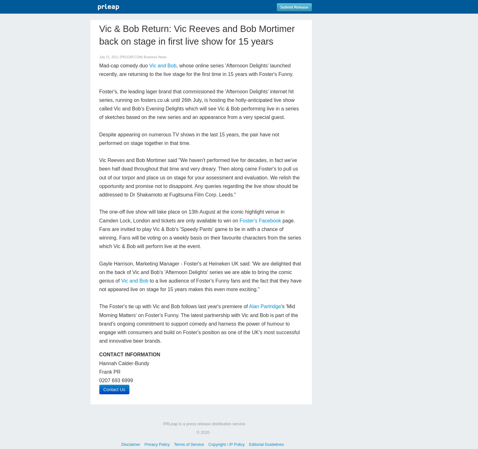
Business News (155, 57)
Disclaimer (130, 444)
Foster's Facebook (260, 220)
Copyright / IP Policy (226, 444)
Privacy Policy (157, 444)
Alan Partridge (265, 306)
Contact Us (114, 389)
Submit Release (294, 7)
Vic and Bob (163, 65)
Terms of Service (189, 444)
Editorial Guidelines (266, 444)
